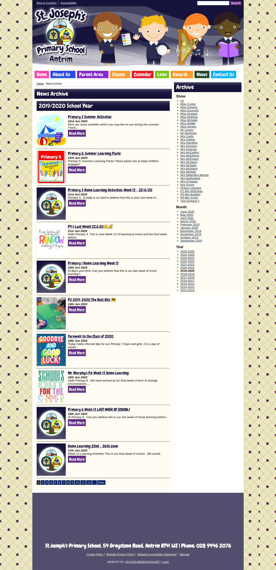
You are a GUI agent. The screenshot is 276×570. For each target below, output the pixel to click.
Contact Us (223, 74)
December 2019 (190, 231)
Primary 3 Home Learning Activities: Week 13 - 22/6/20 (110, 189)
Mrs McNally (188, 165)
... (94, 482)
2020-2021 (187, 267)
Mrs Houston (188, 146)
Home (42, 74)
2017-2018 (187, 277)
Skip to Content (46, 3)
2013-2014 (187, 290)
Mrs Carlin (187, 136)
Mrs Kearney (188, 149)
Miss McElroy (189, 117)
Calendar (142, 74)
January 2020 (189, 227)
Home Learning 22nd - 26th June (93, 445)
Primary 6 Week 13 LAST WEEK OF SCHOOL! (99, 409)
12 (89, 482)
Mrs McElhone (189, 155)
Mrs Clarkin (187, 139)
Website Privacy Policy (120, 554)
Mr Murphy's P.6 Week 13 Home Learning (98, 372)
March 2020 (188, 221)
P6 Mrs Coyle (189, 197)
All (182, 100)
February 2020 (189, 224)
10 (77, 482)
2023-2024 (187, 258)
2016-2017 (187, 280)
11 (83, 482)
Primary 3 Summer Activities (89, 116)
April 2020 (187, 218)
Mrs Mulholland (190, 178)
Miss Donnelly (189, 110)
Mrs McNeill (188, 171)
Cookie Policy (94, 554)
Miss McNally (189, 120)
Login (165, 562)
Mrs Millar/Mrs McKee (194, 175)
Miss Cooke (188, 104)
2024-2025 (187, 254)
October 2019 (189, 237)
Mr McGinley (188, 133)
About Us (61, 74)
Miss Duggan (189, 113)
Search (236, 3)
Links (162, 74)
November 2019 (190, 234)
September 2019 (191, 240)
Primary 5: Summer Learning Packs (94, 153)
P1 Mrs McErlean (191, 191)
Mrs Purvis (187, 184)
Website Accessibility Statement (156, 554)
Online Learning (190, 188)
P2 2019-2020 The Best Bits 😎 (92, 299)
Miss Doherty (189, 107)
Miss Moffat (187, 123)
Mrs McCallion (189, 152)
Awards (180, 74)
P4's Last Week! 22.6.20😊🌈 (90, 226)
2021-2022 (187, 264)
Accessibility (69, 3)
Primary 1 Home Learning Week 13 (93, 263)
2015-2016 (187, 283)
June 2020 (187, 211)
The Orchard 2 (189, 200)
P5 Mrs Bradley (190, 194)
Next (101, 482)
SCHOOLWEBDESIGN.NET (142, 562)
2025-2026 (187, 251)
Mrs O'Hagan (189, 181)
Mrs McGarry (189, 162)
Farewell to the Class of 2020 (90, 336)
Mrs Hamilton (189, 142)
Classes (118, 74)
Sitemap (184, 554)
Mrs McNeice (189, 168)
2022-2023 (187, 261)
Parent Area (91, 74)
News (202, 74)
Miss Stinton (188, 126)
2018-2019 (187, 274)
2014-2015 (187, 287)
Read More (77, 133)
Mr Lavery (186, 129)
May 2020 (186, 214)
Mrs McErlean (189, 159)
